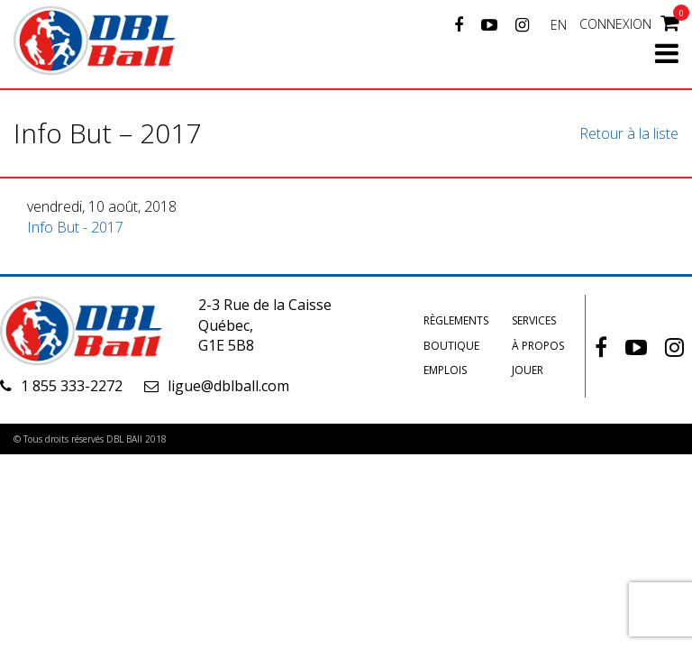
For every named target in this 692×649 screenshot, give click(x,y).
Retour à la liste (628, 133)
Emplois (445, 370)
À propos (538, 345)
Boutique (451, 345)
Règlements (455, 320)
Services (534, 320)
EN (559, 24)
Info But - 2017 (75, 227)
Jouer (527, 370)
